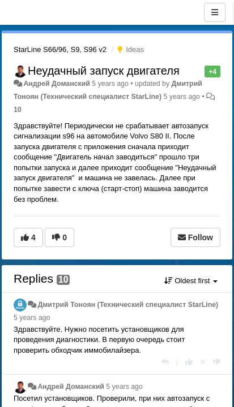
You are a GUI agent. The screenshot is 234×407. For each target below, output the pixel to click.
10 (18, 110)
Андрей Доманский (56, 84)
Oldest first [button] (191, 280)
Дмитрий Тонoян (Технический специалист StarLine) (127, 305)
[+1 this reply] (189, 362)
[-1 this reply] (216, 362)
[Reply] (165, 362)
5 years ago (32, 318)
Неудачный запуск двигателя (104, 70)
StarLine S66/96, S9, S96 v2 (60, 49)
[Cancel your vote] (203, 362)
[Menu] (215, 12)
